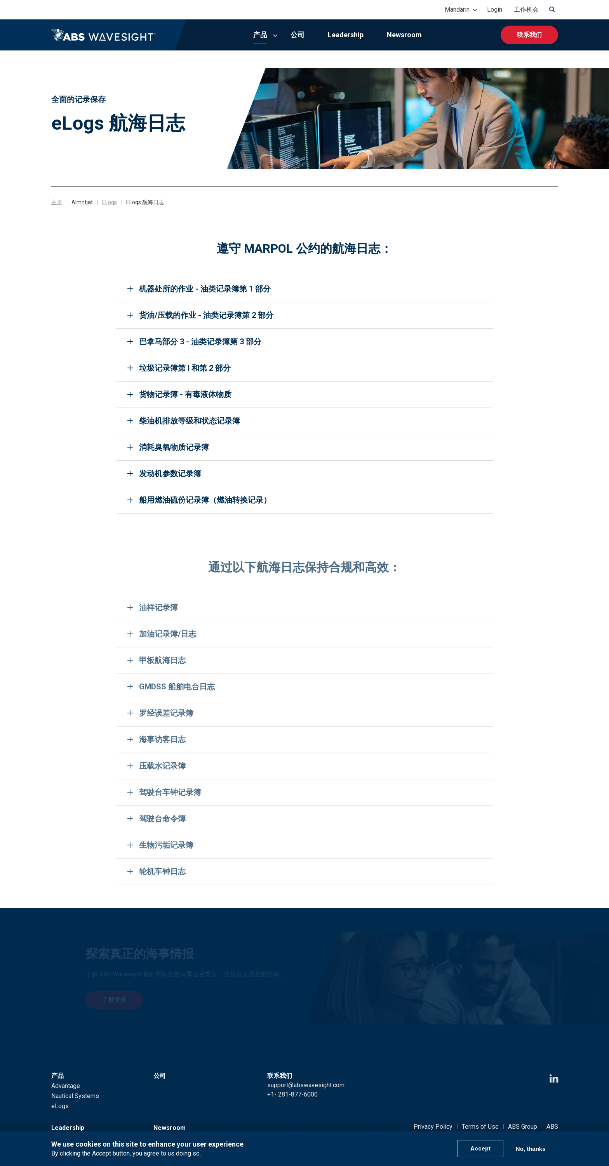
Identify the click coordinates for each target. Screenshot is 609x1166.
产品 (260, 35)
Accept (480, 1148)
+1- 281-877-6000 (292, 1094)
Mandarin (457, 9)
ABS (552, 1126)
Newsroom (404, 35)
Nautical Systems (75, 1096)
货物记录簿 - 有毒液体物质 (185, 394)
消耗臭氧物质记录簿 (174, 447)
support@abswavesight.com (306, 1085)
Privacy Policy (433, 1126)
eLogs (60, 1106)
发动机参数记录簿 (170, 473)
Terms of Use (480, 1126)
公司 (297, 35)
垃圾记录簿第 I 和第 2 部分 (185, 368)
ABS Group (522, 1126)
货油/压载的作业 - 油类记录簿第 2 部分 (206, 315)
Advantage (65, 1086)
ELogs (109, 202)
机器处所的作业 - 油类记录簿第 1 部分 (205, 288)
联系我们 (529, 34)
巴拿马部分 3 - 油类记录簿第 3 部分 (200, 341)
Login (494, 9)
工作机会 (526, 9)
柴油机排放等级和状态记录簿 (189, 420)
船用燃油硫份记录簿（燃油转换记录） (205, 500)
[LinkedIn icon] (554, 1078)
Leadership (346, 35)
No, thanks (531, 1148)
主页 (56, 202)
